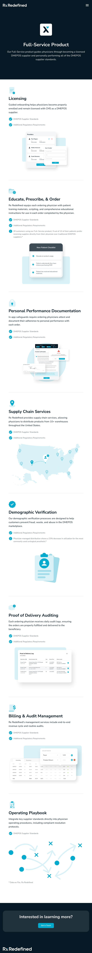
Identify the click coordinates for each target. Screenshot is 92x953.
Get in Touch (46, 925)
